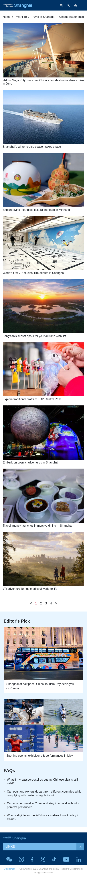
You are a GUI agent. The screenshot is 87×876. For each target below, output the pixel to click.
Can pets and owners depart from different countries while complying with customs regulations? (44, 793)
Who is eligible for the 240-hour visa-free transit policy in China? (43, 817)
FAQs (9, 770)
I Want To (21, 16)
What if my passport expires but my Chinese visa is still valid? (42, 781)
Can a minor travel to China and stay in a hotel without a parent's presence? (43, 805)
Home (7, 16)
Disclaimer (9, 868)
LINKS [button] (44, 846)
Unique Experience (71, 16)
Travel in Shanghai (43, 16)
